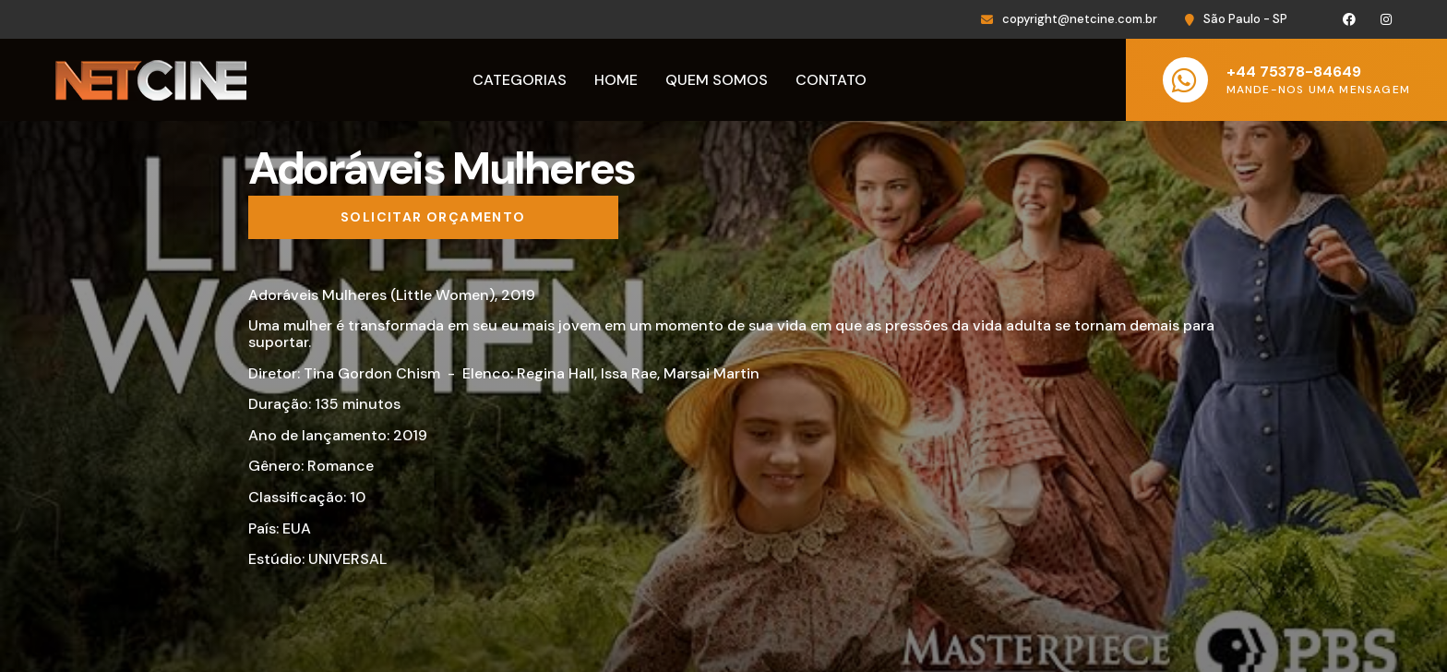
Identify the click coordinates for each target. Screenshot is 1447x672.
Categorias (519, 80)
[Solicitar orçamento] (433, 218)
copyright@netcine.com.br (1079, 19)
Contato (831, 80)
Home (616, 80)
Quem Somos (716, 80)
